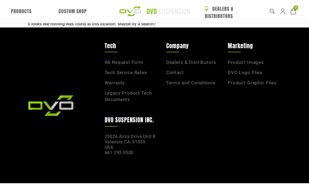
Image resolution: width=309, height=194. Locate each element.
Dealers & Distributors (219, 12)
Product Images (246, 62)
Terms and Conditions (191, 82)
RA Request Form (124, 62)
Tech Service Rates (126, 72)
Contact (175, 72)
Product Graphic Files (252, 82)
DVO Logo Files (245, 72)
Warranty (115, 82)
